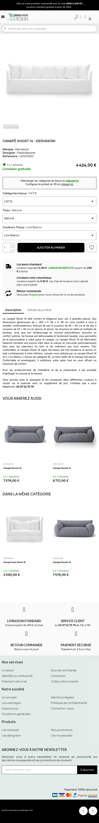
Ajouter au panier (51, 247)
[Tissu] (49, 218)
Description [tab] (13, 310)
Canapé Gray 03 (61, 562)
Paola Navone (26, 153)
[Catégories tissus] (49, 201)
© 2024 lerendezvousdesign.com (17, 810)
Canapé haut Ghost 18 (64, 468)
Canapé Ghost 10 (11, 468)
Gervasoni (22, 149)
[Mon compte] (80, 17)
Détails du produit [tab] (39, 310)
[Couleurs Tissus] (49, 235)
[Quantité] (7, 247)
